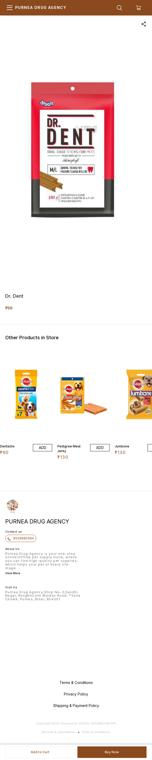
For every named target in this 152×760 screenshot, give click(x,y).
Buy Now (112, 752)
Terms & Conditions (96, 732)
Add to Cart (40, 752)
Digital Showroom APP (97, 723)
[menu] (10, 8)
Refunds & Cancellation (58, 732)
